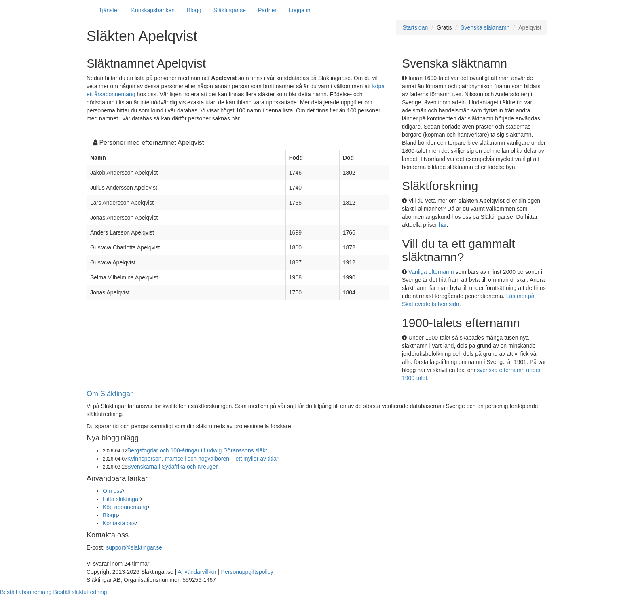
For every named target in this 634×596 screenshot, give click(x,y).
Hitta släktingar (121, 499)
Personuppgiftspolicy (247, 572)
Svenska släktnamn (485, 27)
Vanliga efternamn (431, 271)
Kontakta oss (119, 523)
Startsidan (415, 27)
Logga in (300, 10)
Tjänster (109, 10)
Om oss (112, 491)
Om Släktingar (110, 394)
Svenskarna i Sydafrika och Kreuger (172, 466)
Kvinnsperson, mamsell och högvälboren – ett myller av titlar (203, 458)
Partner (267, 10)
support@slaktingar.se (134, 547)
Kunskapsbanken (153, 10)
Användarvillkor (197, 572)
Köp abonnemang (125, 507)
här (442, 225)
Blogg (194, 10)
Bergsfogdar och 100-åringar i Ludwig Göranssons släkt (197, 450)
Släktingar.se (229, 10)
